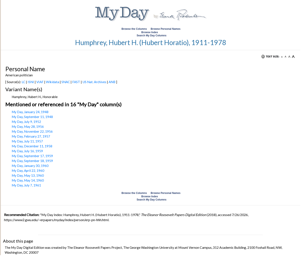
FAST (76, 82)
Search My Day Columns (151, 35)
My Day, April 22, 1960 (28, 170)
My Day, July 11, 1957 (27, 141)
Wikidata (52, 82)
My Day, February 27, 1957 (31, 136)
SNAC (65, 82)
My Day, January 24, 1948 (30, 112)
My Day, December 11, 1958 (32, 146)
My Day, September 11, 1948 (32, 117)
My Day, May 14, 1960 (28, 180)
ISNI (31, 82)
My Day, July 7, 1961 (26, 185)
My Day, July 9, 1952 (26, 122)
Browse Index (149, 32)
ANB (112, 82)
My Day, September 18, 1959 (32, 161)
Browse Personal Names (166, 28)
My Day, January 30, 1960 (30, 166)
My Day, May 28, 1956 (28, 126)
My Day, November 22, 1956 (32, 131)
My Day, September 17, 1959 (32, 156)
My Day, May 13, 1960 (28, 175)
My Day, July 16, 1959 (27, 151)
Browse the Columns (134, 28)
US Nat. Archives (94, 82)
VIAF (40, 82)
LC (23, 82)
